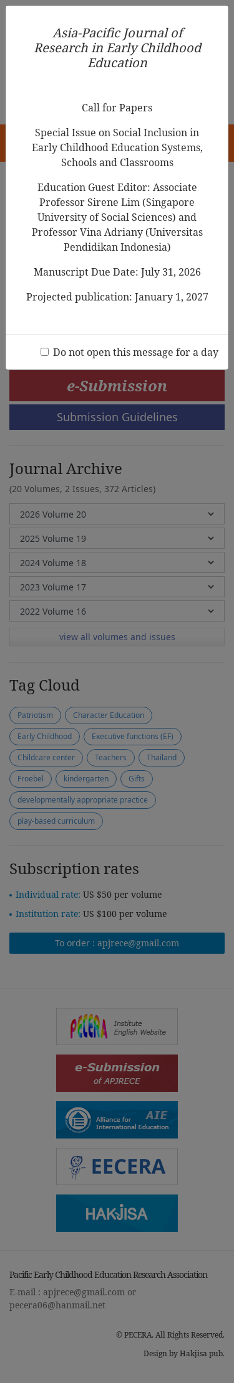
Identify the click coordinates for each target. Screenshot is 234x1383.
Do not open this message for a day (135, 352)
